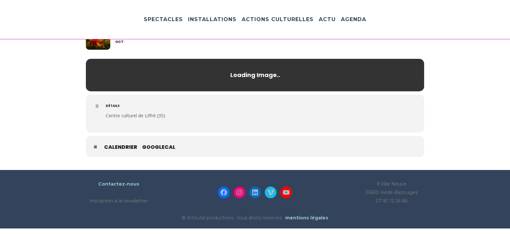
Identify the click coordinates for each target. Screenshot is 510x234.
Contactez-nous (118, 184)
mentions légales (306, 218)
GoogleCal (158, 147)
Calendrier (120, 147)
